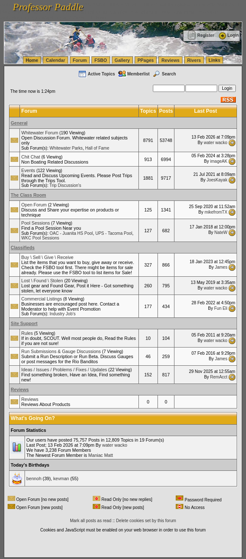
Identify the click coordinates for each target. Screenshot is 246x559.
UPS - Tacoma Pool (113, 233)
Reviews (170, 60)
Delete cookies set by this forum (146, 520)
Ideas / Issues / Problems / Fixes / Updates (64, 369)
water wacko (215, 142)
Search (164, 74)
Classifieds (22, 247)
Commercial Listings (41, 298)
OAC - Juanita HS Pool (71, 233)
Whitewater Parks (66, 148)
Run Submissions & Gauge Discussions (61, 351)
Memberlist (134, 74)
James (221, 266)
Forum (80, 60)
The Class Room (28, 194)
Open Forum (34, 204)
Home (32, 60)
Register (201, 35)
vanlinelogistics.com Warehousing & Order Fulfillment (53, 17)
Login (228, 35)
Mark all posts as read (90, 520)
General (19, 122)
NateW (220, 232)
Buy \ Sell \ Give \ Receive (47, 257)
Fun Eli (220, 308)
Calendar (55, 60)
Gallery (122, 60)
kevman (61, 478)
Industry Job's (62, 313)
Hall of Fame (97, 148)
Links (215, 60)
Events (28, 170)
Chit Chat (30, 156)
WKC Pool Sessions (40, 238)
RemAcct (218, 376)
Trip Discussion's (65, 185)
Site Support (24, 323)
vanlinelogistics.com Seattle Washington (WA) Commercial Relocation (148, 11)
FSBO (100, 60)
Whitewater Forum (39, 132)
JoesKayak (217, 180)
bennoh (33, 478)
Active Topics (96, 74)
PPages (146, 60)
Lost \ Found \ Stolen (42, 280)
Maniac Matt (100, 455)
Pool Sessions (35, 222)
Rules (27, 333)
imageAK (218, 161)
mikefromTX (216, 211)
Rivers (194, 60)
